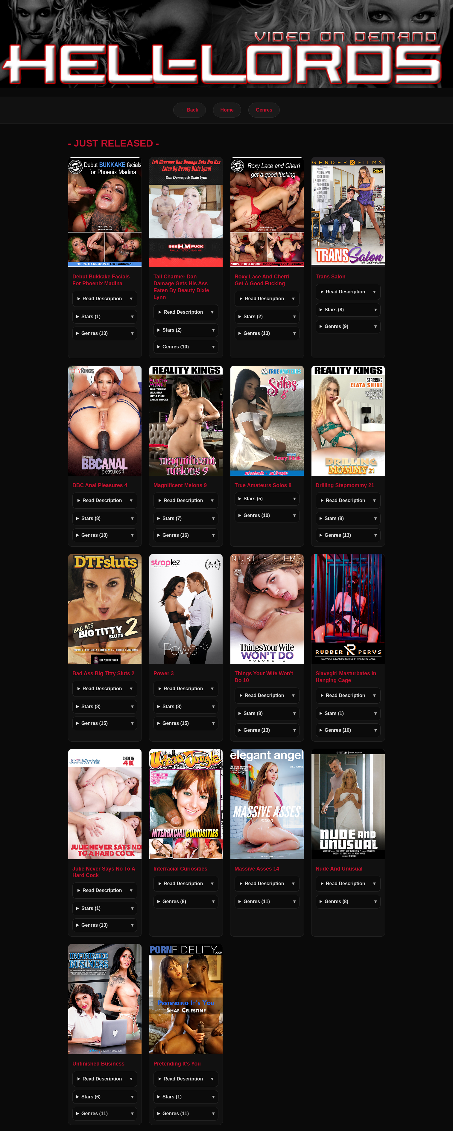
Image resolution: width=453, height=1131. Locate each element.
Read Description (102, 298)
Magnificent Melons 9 (180, 485)
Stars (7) (172, 518)
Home (227, 109)
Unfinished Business (98, 1064)
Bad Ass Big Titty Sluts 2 (103, 673)
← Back (189, 109)
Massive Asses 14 (257, 869)
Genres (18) (94, 535)
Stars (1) (91, 316)
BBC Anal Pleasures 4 (99, 485)
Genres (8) (174, 901)
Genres (264, 109)
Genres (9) (336, 326)
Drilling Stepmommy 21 (345, 485)
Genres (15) (94, 723)
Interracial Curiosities (180, 869)
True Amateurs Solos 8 (263, 485)
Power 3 (163, 673)
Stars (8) (334, 309)
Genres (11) (257, 901)
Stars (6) (91, 1096)
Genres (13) (94, 333)
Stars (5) (253, 498)
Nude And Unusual (339, 869)
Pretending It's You (177, 1064)
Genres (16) (175, 535)
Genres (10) (175, 346)
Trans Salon (331, 277)
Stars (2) (172, 330)
